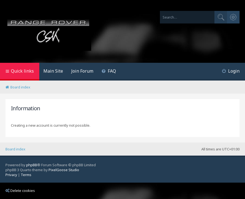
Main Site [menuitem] (53, 71)
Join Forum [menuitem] (82, 71)
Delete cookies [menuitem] (20, 190)
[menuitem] (108, 72)
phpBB (31, 164)
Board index (15, 149)
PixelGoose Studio (64, 169)
